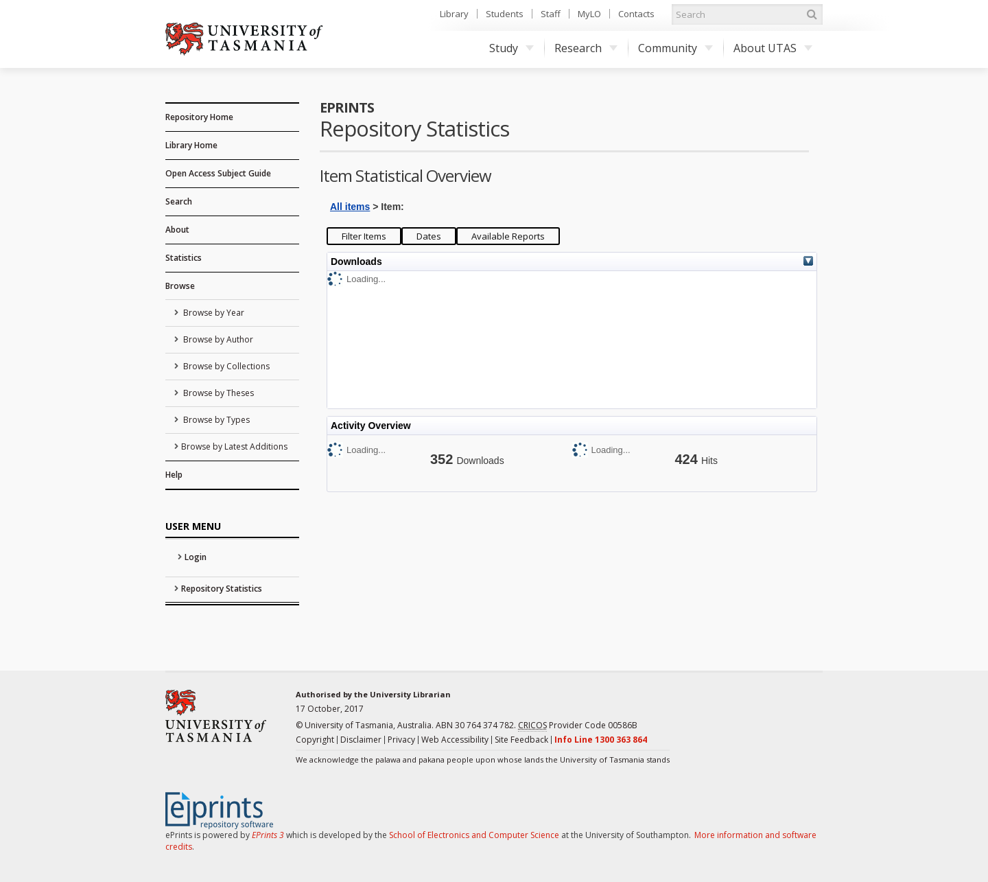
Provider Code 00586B (577, 725)
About (177, 229)
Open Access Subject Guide (218, 173)
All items (350, 206)
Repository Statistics (221, 588)
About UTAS (772, 48)
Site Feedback (521, 739)
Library (454, 14)
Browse (180, 286)
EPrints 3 (268, 835)
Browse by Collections (225, 366)
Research (586, 48)
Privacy (401, 739)
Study (511, 48)
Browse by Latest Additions (234, 446)
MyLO (589, 14)
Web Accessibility (455, 739)
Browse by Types (215, 420)
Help (174, 474)
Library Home (191, 145)
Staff (551, 14)
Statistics (183, 258)
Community (675, 48)
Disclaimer (360, 739)
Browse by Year (212, 312)
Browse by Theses (217, 393)
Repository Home (199, 117)
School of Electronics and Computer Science (474, 835)
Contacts (636, 14)
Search (178, 201)
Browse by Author (217, 339)
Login (196, 557)
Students (505, 14)
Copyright (315, 739)
